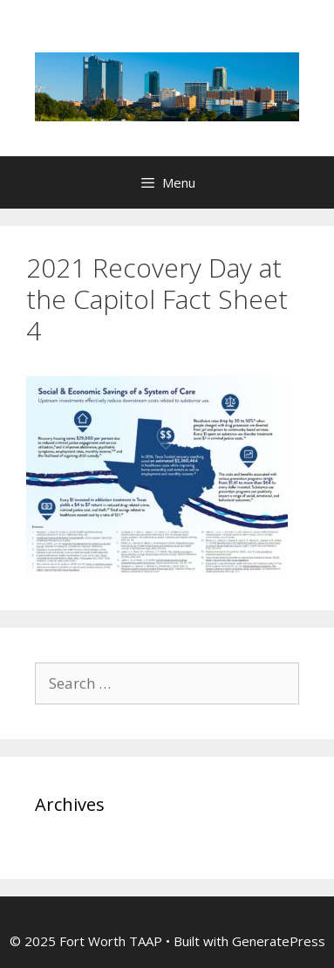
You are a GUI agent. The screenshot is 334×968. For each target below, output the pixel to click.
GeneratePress (278, 941)
